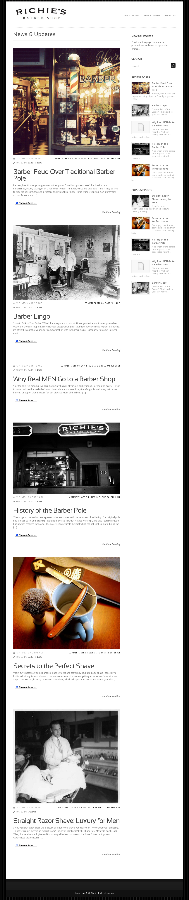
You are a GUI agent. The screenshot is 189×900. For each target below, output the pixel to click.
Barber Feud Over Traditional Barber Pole (163, 86)
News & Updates (152, 16)
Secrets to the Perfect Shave (160, 167)
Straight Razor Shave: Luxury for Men (162, 199)
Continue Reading (111, 212)
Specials (32, 812)
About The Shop (131, 16)
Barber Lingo (159, 105)
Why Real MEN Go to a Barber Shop (163, 124)
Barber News (35, 163)
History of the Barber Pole (160, 146)
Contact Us (170, 16)
